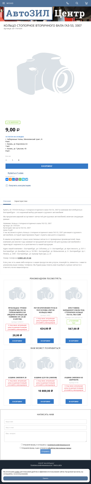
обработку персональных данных (59, 448)
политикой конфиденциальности (59, 445)
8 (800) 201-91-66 (24, 258)
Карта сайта (58, 465)
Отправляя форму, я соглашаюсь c (46, 445)
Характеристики (20, 201)
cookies (17, 472)
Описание (7, 201)
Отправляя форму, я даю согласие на (46, 448)
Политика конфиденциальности (41, 465)
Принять (45, 478)
